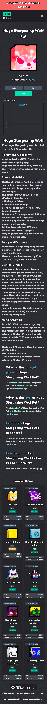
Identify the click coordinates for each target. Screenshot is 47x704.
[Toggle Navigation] (42, 16)
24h (14, 88)
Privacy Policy (8, 693)
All (23, 93)
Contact (41, 693)
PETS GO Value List (12, 699)
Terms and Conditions (26, 693)
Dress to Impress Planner (32, 699)
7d (33, 88)
